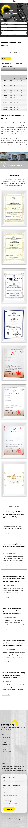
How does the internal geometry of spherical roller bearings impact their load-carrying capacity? (13, 643)
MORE (7, 533)
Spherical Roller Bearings (18, 18)
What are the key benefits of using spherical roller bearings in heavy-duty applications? (13, 675)
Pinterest (17, 52)
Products (8, 18)
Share (3, 52)
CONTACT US (5, 59)
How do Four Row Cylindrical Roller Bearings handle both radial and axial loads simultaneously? (13, 546)
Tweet (9, 52)
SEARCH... (14, 34)
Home (2, 18)
